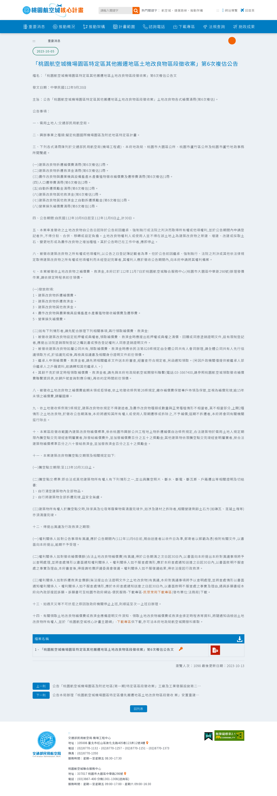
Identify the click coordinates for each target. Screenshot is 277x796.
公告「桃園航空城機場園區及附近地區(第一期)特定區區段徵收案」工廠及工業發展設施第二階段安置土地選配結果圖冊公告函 (117, 686)
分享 (215, 40)
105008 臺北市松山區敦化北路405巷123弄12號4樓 (111, 743)
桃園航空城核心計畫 (53, 10)
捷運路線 (180, 10)
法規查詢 (217, 26)
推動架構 (196, 10)
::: (217, 10)
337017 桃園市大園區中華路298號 (100, 773)
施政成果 (247, 26)
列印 (205, 40)
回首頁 (250, 10)
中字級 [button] (232, 40)
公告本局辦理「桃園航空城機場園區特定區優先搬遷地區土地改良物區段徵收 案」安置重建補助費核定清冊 (117, 695)
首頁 (39, 40)
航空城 (166, 10)
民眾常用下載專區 (157, 592)
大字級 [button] (239, 40)
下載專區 (187, 26)
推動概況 (67, 26)
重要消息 (37, 26)
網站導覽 (231, 10)
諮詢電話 (157, 26)
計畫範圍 (127, 26)
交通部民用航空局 (47, 744)
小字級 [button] (224, 40)
